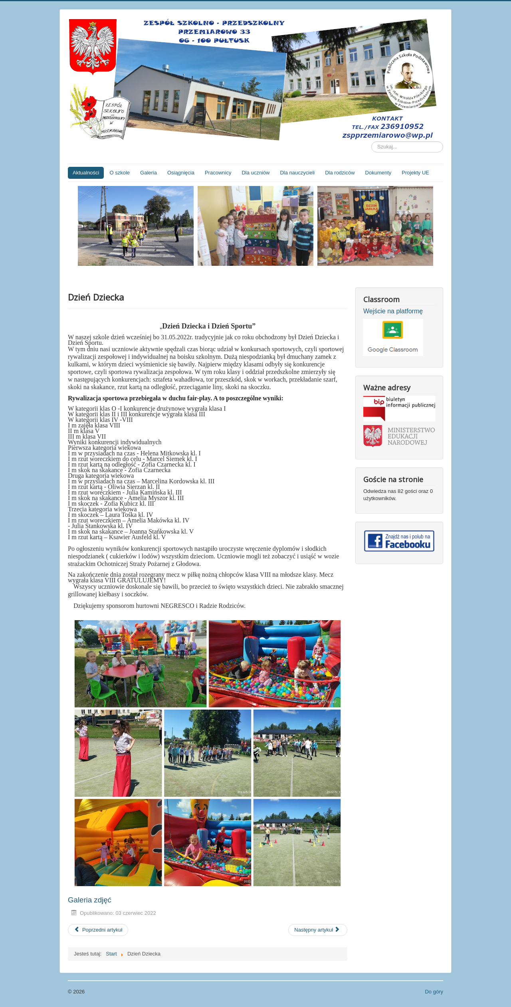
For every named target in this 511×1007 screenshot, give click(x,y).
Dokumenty (378, 173)
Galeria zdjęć (89, 900)
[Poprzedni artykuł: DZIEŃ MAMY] (98, 930)
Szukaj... (371, 141)
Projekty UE (415, 173)
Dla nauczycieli (297, 173)
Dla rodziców (340, 173)
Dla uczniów (255, 173)
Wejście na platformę (393, 311)
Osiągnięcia (180, 173)
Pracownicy (218, 173)
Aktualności (86, 173)
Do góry (434, 992)
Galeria (148, 173)
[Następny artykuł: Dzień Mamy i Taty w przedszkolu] (317, 930)
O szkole (119, 173)
